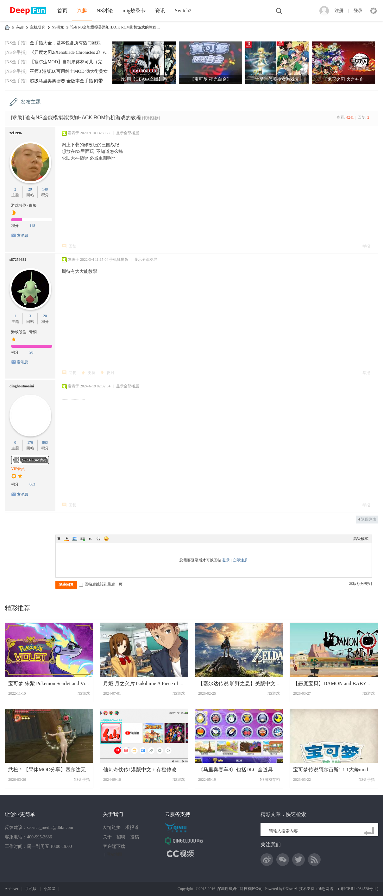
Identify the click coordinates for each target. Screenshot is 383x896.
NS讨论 (105, 10)
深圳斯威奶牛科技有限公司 (240, 889)
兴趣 (82, 10)
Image (75, 539)
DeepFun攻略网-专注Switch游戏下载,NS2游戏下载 (7, 27)
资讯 (160, 10)
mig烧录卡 (134, 10)
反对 (110, 373)
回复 (72, 246)
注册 (339, 10)
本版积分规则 (360, 583)
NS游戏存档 (270, 779)
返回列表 (368, 519)
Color (67, 539)
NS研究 (58, 27)
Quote (90, 539)
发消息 (22, 235)
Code (98, 539)
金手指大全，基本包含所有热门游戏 (65, 43)
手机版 (31, 889)
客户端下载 (114, 846)
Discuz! (291, 889)
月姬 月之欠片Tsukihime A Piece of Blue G (148, 683)
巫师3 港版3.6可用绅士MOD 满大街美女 (69, 71)
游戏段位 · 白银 (24, 205)
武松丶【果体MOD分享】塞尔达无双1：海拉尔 (61, 769)
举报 (366, 246)
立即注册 (240, 560)
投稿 (134, 837)
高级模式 (360, 538)
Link (82, 539)
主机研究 (37, 27)
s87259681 (17, 259)
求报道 (132, 827)
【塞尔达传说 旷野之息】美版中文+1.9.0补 (245, 683)
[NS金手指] (16, 43)
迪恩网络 (325, 889)
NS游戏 (84, 693)
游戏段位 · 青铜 (24, 332)
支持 (91, 373)
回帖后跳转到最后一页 (100, 584)
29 (30, 189)
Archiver (11, 889)
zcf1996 (15, 133)
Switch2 (183, 10)
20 (45, 316)
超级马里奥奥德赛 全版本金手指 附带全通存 (73, 80)
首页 (62, 10)
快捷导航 (373, 10)
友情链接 (112, 827)
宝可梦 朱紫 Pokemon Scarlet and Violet (50, 683)
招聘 (120, 837)
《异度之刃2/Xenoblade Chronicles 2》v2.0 (70, 52)
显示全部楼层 (127, 133)
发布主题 (31, 101)
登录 (358, 10)
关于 (107, 837)
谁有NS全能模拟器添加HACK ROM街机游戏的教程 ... (115, 27)
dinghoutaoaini (21, 386)
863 (45, 442)
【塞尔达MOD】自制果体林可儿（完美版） (73, 62)
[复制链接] (151, 118)
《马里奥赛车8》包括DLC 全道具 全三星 (243, 769)
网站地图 (114, 854)
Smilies (106, 539)
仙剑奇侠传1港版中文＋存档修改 (140, 769)
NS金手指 (82, 779)
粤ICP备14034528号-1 (358, 889)
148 (45, 189)
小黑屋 (49, 889)
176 (30, 442)
